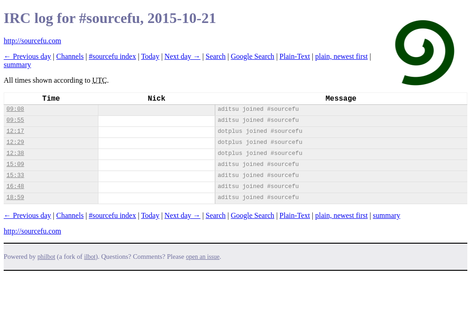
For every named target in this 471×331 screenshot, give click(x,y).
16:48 (15, 186)
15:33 (15, 175)
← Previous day (27, 56)
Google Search (253, 56)
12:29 (15, 142)
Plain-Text (295, 56)
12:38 (15, 153)
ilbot (90, 256)
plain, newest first (341, 56)
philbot (46, 256)
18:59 (15, 197)
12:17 (15, 131)
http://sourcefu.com (32, 41)
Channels (70, 56)
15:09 (15, 164)
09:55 (15, 120)
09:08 (15, 109)
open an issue (202, 256)
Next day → (183, 56)
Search (216, 56)
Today (150, 56)
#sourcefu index (112, 56)
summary (17, 64)
